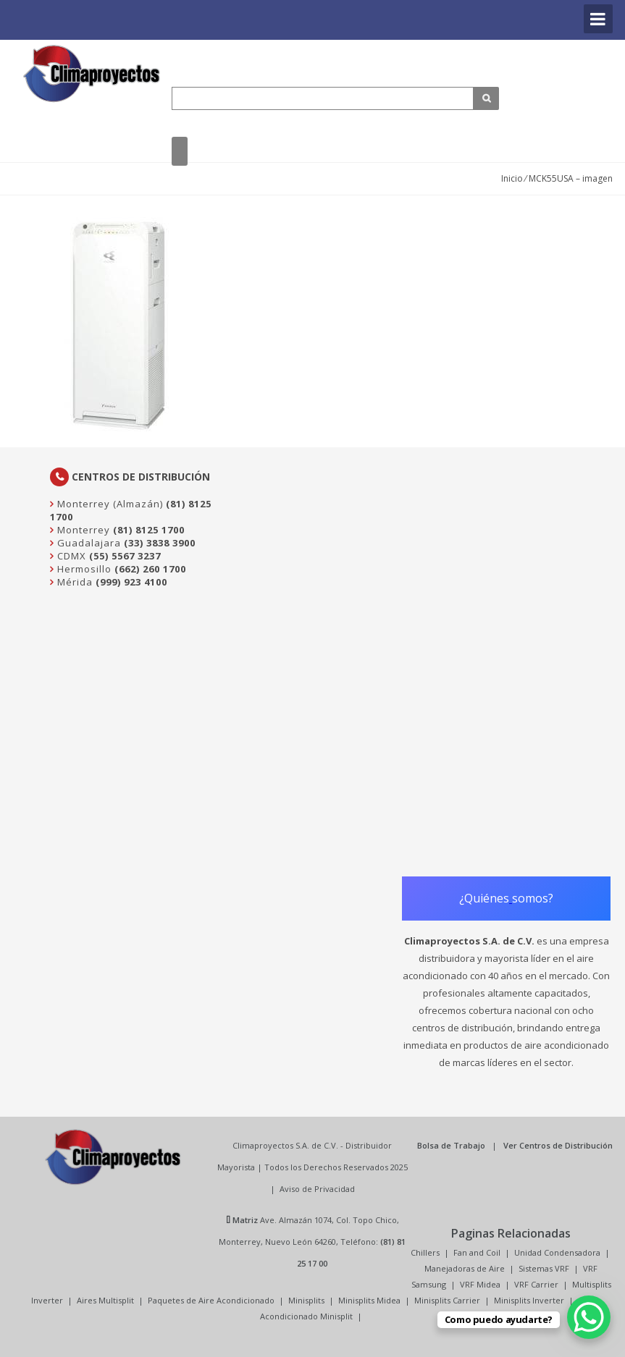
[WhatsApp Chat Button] (589, 1317)
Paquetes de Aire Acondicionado (211, 1300)
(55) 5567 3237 (125, 555)
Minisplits (306, 1300)
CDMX (70, 555)
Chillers (425, 1252)
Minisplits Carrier (447, 1300)
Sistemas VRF (544, 1268)
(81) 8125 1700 (149, 529)
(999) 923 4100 (131, 581)
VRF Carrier (536, 1284)
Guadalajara (87, 542)
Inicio (512, 178)
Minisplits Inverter (529, 1300)
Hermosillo (83, 568)
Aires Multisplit (105, 1300)
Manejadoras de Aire (464, 1268)
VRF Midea (480, 1284)
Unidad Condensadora (557, 1252)
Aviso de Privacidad (317, 1188)
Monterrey (82, 529)
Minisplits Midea (369, 1300)
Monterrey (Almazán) (108, 503)
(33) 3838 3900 (160, 542)
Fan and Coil (476, 1252)
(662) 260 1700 (150, 568)
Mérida (73, 581)
